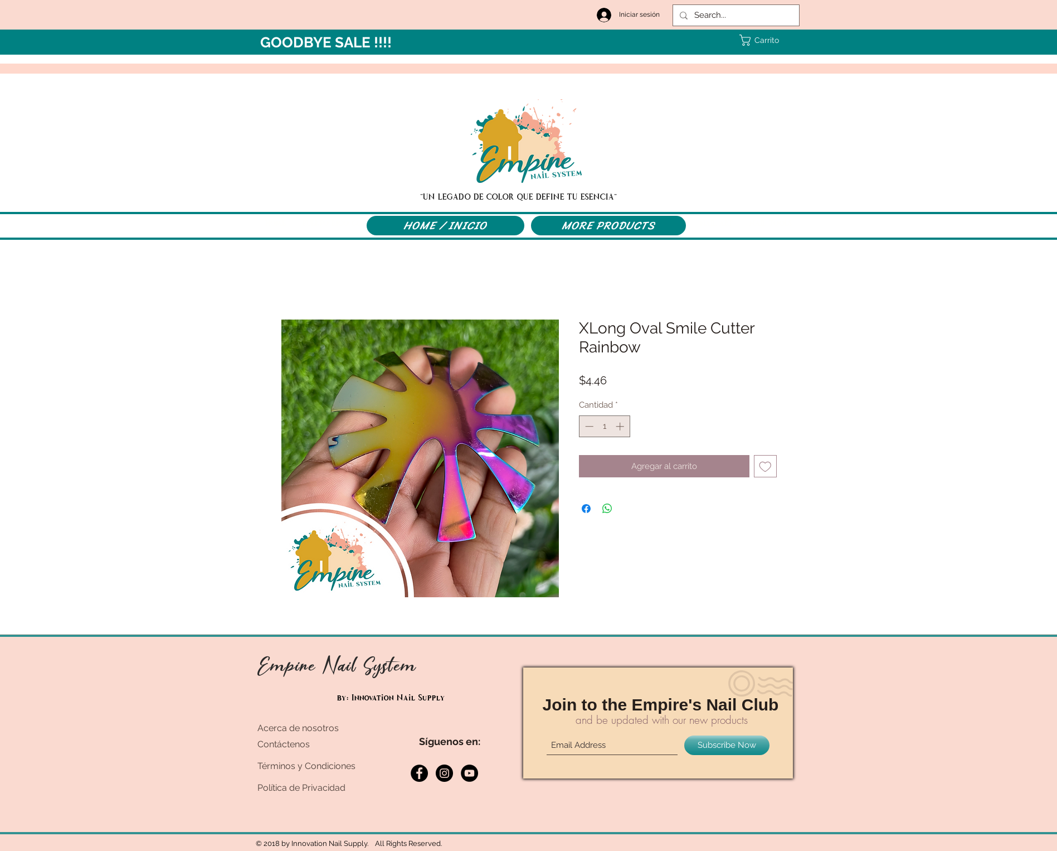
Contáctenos (283, 744)
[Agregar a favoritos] (765, 466)
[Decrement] (588, 426)
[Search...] (735, 15)
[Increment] (621, 426)
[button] (760, 40)
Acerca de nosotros (298, 728)
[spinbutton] (604, 426)
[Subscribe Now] (726, 745)
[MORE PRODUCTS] (608, 225)
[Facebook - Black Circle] (419, 773)
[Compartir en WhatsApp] (607, 508)
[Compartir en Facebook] (586, 508)
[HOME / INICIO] (445, 225)
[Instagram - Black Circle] (444, 773)
